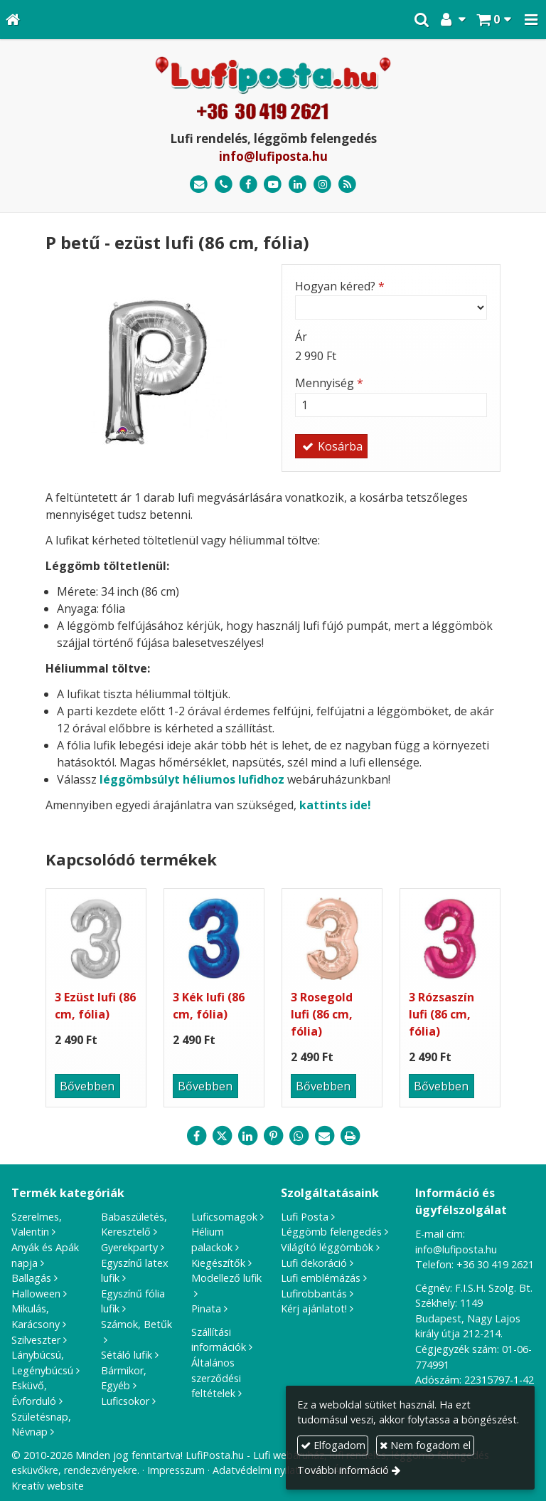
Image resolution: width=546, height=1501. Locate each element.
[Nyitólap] (13, 19)
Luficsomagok (224, 1216)
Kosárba (331, 446)
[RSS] (347, 184)
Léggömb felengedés (331, 1231)
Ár (301, 336)
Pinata (206, 1308)
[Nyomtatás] (349, 1136)
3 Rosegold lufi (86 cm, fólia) (322, 1014)
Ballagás (31, 1278)
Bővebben (87, 1086)
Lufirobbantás (314, 1293)
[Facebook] (248, 184)
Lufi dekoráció (314, 1263)
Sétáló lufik (126, 1355)
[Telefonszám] (223, 184)
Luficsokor (125, 1401)
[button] (531, 19)
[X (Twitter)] (221, 1136)
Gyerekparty (129, 1247)
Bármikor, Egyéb (123, 1378)
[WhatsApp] (298, 1136)
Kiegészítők (218, 1263)
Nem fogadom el (425, 1445)
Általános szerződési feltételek (216, 1378)
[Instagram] (322, 184)
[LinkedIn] (297, 184)
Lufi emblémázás (320, 1278)
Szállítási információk (218, 1339)
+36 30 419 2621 (495, 1264)
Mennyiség (329, 383)
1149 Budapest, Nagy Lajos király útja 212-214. (467, 1318)
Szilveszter (35, 1340)
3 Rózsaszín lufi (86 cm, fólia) (441, 1014)
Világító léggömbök (327, 1247)
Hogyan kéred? (340, 286)
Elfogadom (333, 1445)
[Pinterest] (273, 1136)
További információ (343, 1470)
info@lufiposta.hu (273, 156)
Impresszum (176, 1470)
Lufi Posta (304, 1216)
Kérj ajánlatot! (314, 1308)
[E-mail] (198, 184)
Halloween (35, 1293)
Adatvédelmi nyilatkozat (269, 1470)
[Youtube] (273, 184)
